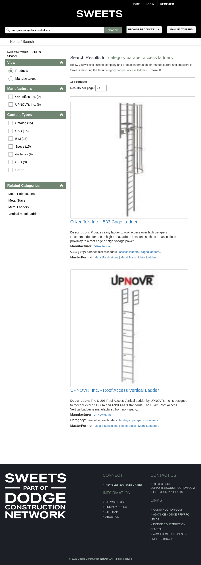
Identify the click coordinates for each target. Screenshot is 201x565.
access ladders (129, 252)
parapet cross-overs (145, 420)
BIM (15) (21, 138)
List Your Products (168, 492)
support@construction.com (173, 487)
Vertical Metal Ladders (24, 214)
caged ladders (150, 252)
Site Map (111, 511)
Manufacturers (25, 78)
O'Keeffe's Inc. (103, 246)
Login (150, 4)
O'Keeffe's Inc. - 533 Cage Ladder (104, 221)
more (154, 70)
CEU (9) (21, 162)
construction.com (167, 509)
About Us (112, 516)
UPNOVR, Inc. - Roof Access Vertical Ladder (114, 390)
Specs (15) (23, 146)
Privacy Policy (116, 507)
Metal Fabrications (21, 194)
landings (124, 420)
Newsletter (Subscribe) (123, 484)
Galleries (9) (24, 154)
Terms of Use (115, 502)
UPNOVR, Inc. (103, 414)
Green (19, 170)
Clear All (12, 56)
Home (136, 4)
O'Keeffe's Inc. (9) (28, 97)
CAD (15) (22, 131)
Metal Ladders (18, 207)
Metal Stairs (16, 200)
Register (167, 4)
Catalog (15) (24, 123)
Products (21, 70)
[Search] (63, 30)
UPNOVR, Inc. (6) (28, 104)
